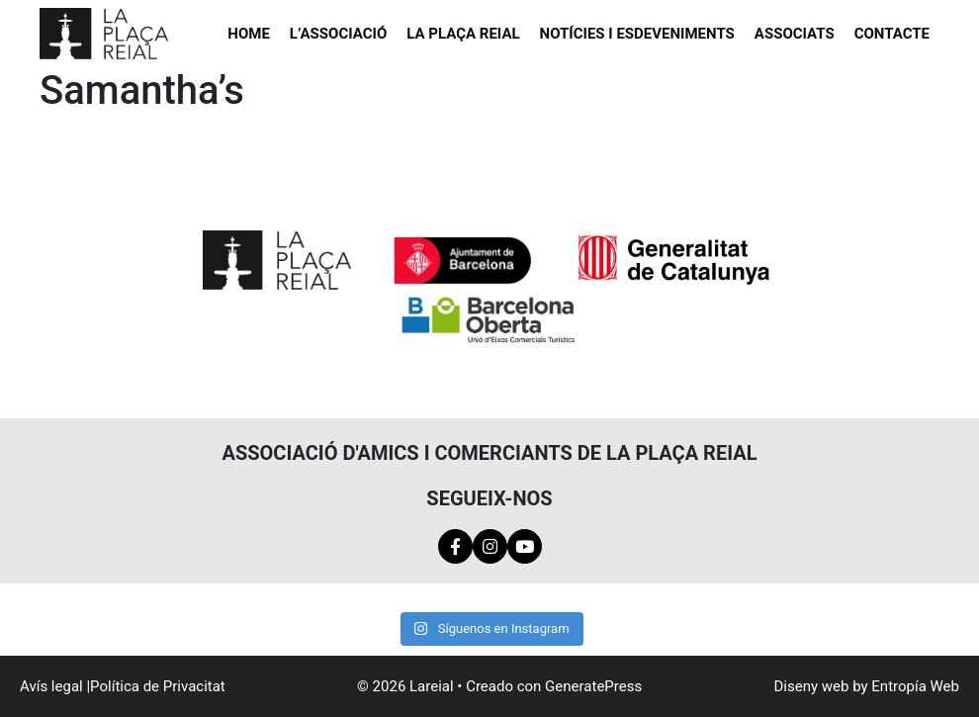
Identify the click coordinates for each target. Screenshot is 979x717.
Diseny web (811, 686)
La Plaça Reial (462, 34)
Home (248, 34)
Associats (795, 34)
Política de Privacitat (157, 686)
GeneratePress (593, 686)
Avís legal (51, 686)
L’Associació (338, 34)
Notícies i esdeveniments (637, 34)
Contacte (892, 34)
